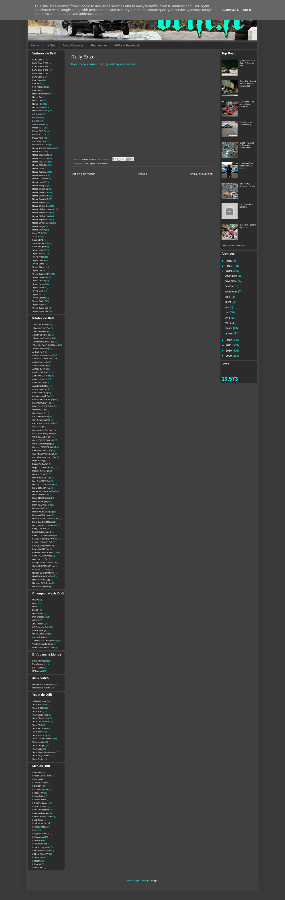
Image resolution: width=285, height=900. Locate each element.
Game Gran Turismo (41, 688)
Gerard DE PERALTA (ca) (43, 566)
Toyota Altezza (38, 253)
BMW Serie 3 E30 (40, 63)
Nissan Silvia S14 (40, 196)
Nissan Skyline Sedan (42, 223)
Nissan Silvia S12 (40, 189)
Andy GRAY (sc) (39, 362)
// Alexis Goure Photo (41, 776)
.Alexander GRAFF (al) (42, 338)
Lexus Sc (36, 121)
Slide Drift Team (39, 701)
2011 (229, 345)
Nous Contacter (73, 45)
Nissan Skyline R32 (41, 213)
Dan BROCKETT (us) (41, 478)
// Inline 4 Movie (39, 799)
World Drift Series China (43, 647)
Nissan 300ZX (38, 151)
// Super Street (38, 857)
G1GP (35, 620)
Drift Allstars (37, 613)
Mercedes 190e (39, 141)
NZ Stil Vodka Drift (40, 634)
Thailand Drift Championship (45, 641)
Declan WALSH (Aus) (41, 515)
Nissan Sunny (38, 230)
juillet (228, 302)
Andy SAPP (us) (39, 365)
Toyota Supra (38, 304)
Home (35, 45)
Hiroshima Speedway (41, 586)
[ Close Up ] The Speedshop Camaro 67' (247, 104)
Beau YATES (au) (40, 393)
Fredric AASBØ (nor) (41, 556)
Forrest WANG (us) (40, 549)
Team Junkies (38, 732)
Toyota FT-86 (38, 287)
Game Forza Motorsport (43, 684)
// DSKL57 (36, 786)
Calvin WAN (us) (39, 410)
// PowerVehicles (39, 844)
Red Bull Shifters (39, 637)
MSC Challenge (39, 630)
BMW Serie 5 (38, 77)
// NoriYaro (37, 840)
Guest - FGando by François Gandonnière (247, 145)
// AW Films (37, 772)
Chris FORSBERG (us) (42, 440)
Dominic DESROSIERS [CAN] (45, 518)
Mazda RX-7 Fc (39, 131)
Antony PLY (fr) (39, 382)
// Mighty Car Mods (40, 833)
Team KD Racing (39, 735)
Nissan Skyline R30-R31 (43, 209)
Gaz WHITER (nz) (40, 559)
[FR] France (37, 668)
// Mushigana (38, 837)
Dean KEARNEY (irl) (41, 505)
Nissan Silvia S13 (40, 192)
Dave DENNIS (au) (40, 495)
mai (227, 312)
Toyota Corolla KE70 (41, 274)
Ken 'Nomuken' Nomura (246, 205)
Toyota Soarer (38, 298)
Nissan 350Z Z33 (40, 162)
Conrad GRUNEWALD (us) (44, 457)
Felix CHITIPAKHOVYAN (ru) (45, 539)
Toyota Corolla (38, 270)
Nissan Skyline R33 (41, 216)
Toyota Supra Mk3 (40, 308)
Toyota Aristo (38, 257)
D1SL (34, 607)
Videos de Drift (102, 164)
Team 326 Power (39, 705)
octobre (230, 286)
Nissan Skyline (38, 203)
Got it (247, 10)
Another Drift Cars (40, 372)
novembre (231, 281)
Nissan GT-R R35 (40, 179)
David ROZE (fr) (39, 501)
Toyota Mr (36, 294)
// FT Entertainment (40, 789)
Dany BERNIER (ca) (41, 488)
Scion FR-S (37, 233)
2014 (229, 266)
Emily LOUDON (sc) (41, 529)
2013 (229, 271)
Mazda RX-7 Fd (39, 135)
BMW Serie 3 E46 (40, 70)
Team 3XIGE (38, 708)
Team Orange (38, 745)
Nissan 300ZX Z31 (40, 155)
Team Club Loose (40, 715)
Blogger (154, 881)
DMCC (35, 610)
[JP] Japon (37, 671)
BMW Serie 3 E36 (40, 67)
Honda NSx (37, 104)
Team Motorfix (38, 742)
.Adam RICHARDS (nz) (42, 325)
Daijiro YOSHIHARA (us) (43, 467)
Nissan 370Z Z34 (40, 165)
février (229, 328)
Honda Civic (37, 101)
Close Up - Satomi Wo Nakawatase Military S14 (248, 83)
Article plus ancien (201, 174)
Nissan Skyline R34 (41, 219)
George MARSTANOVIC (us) (45, 563)
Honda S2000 (38, 107)
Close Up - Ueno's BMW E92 (248, 226)
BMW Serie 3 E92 (40, 73)
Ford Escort (37, 80)
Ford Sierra (37, 90)
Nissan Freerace (39, 175)
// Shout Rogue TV (40, 854)
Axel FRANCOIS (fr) (41, 389)
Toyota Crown (38, 284)
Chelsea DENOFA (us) (42, 430)
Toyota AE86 (38, 250)
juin (227, 307)
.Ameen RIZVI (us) (40, 348)
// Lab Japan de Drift (41, 823)
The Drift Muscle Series (42, 644)
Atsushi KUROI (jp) (40, 386)
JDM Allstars (37, 624)
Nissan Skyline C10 (41, 206)
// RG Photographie (40, 847)
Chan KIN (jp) (38, 427)
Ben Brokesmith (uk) (41, 396)
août (228, 296)
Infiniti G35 (37, 114)
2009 (229, 355)
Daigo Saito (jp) (39, 461)
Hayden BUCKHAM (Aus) (43, 573)
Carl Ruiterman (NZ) (41, 420)
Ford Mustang (38, 87)
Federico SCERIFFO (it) (43, 535)
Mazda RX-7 (37, 128)
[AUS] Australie (39, 661)
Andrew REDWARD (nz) (43, 355)
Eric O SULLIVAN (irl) (41, 532)
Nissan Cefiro (38, 169)
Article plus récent (83, 174)
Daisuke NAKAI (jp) (41, 471)
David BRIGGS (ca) (41, 498)
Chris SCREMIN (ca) (41, 444)
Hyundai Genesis (40, 111)
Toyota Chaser (38, 267)
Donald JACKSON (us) (42, 522)
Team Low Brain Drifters (43, 739)
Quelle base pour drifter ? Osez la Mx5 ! (247, 63)
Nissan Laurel (38, 182)
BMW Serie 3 (38, 60)
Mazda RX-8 (37, 138)
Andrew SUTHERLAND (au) (44, 359)
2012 (229, 340)
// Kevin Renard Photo (42, 817)
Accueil (142, 174)
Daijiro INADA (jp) (40, 464)
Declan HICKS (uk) (40, 508)
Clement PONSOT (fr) (42, 450)
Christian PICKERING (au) (44, 447)
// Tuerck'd (36, 864)
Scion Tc (36, 236)
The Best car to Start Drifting (246, 123)
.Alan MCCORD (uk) (41, 328)
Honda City (37, 97)
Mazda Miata (38, 124)
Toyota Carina (38, 260)
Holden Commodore (41, 94)
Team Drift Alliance (40, 721)
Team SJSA (37, 749)
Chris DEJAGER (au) (41, 437)
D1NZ (35, 603)
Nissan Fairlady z (40, 172)
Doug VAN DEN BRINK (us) (44, 525)
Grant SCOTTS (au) (41, 569)
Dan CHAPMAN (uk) (41, 481)
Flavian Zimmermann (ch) (43, 546)
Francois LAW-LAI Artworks (44, 552)
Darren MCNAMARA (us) (43, 491)
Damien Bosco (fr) (40, 474)
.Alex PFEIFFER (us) (41, 335)
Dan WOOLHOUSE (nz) (43, 484)
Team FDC (37, 725)
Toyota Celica (38, 264)
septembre (231, 291)
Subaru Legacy (39, 247)
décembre (231, 275)
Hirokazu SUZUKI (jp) (42, 583)
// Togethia (36, 861)
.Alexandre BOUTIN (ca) (43, 342)
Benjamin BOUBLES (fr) (43, 399)
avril (228, 317)
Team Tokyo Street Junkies (44, 752)
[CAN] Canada (38, 664)
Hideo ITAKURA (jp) (41, 580)
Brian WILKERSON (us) (43, 406)
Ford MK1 (36, 83)
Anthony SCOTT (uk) (41, 376)
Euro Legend (89, 164)
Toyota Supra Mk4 (40, 311)
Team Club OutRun (40, 718)
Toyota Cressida (39, 277)
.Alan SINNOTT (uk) (41, 331)
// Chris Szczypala (40, 783)
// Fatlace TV (38, 793)
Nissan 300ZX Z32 (40, 158)
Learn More (230, 10)
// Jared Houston (39, 806)
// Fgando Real (38, 796)
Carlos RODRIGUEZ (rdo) (43, 423)
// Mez (35, 830)
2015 (229, 260)
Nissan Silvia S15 (40, 199)
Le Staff (51, 45)
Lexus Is (36, 117)
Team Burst (37, 711)
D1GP (35, 600)
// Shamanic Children (41, 851)
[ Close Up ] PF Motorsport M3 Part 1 (246, 165)
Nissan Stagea (38, 226)
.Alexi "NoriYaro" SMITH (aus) (45, 345)
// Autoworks (37, 779)
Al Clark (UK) (38, 352)
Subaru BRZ (37, 240)
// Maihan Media (39, 827)
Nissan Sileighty (39, 185)
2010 (229, 350)
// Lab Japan (37, 820)
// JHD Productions (40, 803)
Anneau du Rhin (39, 369)
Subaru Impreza (39, 243)
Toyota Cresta (38, 281)
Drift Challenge (39, 617)
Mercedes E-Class (40, 145)
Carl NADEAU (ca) (40, 416)
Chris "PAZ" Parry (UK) (42, 433)
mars (228, 323)
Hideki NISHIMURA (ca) (43, 576)
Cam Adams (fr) (39, 413)
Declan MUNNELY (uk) (42, 512)
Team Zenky (37, 759)
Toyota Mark (37, 291)
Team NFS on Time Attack (233, 245)
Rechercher (99, 45)
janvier (229, 333)
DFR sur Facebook (127, 45)
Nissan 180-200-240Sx (42, 148)
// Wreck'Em (37, 867)
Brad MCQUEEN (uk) (41, 403)
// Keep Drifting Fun (41, 813)
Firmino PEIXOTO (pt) (42, 542)
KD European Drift (40, 627)
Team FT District (39, 728)
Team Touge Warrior (41, 755)
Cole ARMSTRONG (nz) (43, 454)
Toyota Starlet (38, 301)
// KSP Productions (40, 810)
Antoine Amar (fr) (39, 379)
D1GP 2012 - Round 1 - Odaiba (247, 185)
